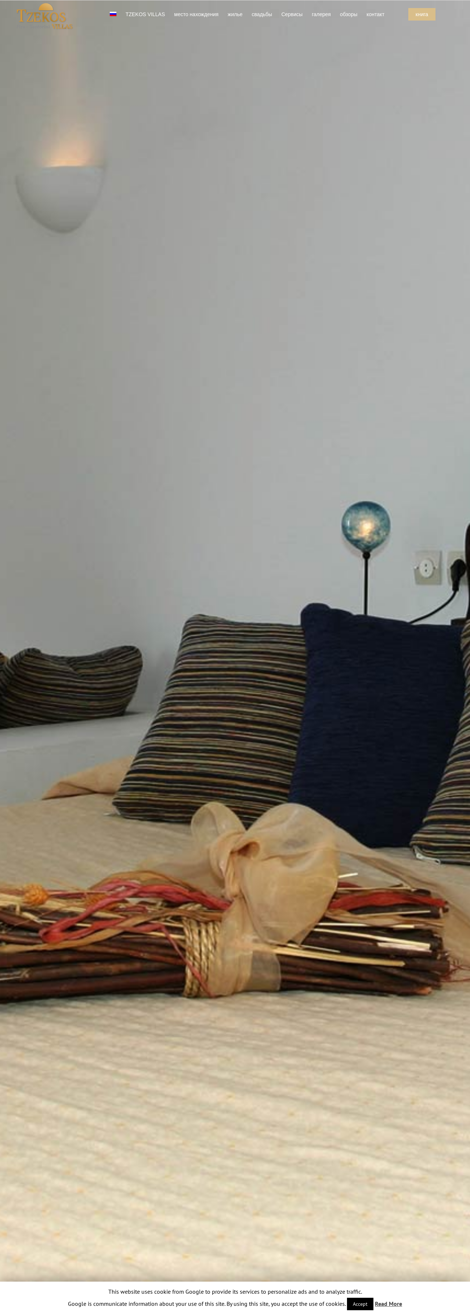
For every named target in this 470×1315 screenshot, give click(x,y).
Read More (388, 1303)
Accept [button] (360, 1304)
